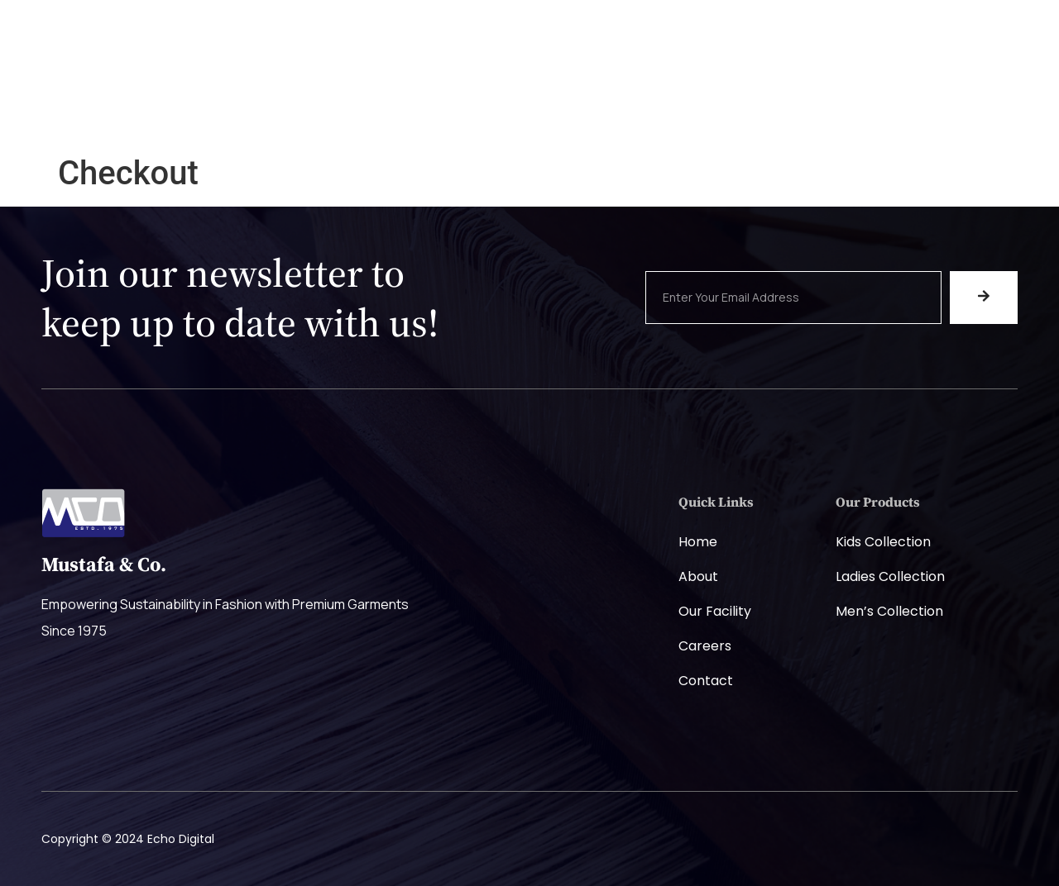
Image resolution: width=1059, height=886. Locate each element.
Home (318, 84)
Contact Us (724, 84)
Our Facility (714, 611)
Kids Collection (883, 541)
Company (416, 84)
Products (525, 84)
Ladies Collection (890, 576)
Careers (621, 84)
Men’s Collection (889, 611)
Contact (705, 680)
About (698, 576)
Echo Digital (180, 839)
